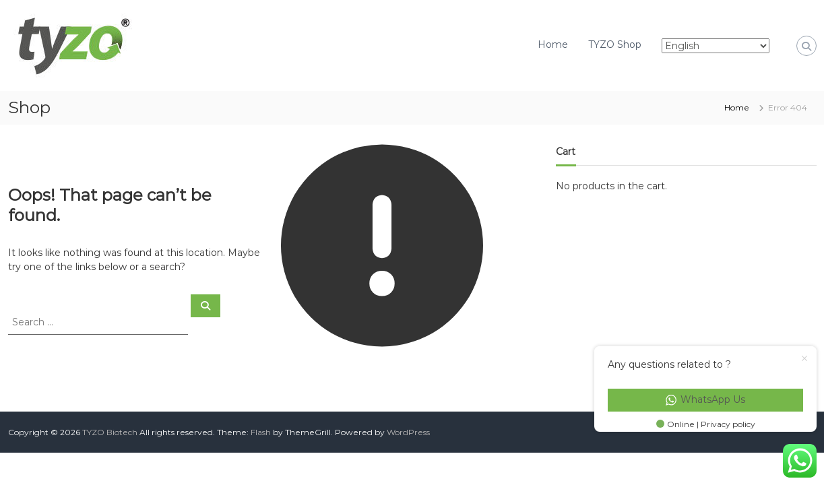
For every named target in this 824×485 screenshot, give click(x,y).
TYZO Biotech (109, 432)
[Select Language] (715, 45)
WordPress (408, 432)
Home (553, 44)
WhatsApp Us (705, 399)
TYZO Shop (614, 44)
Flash (261, 432)
